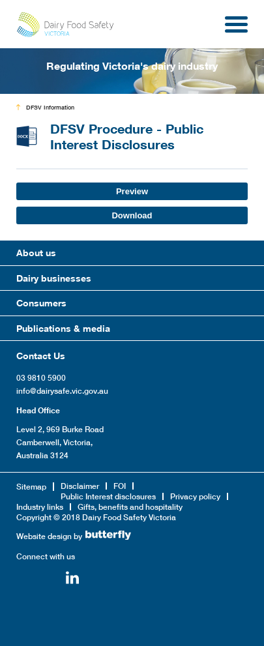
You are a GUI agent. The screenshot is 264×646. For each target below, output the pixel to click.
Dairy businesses (53, 278)
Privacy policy (195, 496)
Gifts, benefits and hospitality (130, 507)
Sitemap (31, 487)
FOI (119, 486)
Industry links (39, 507)
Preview (132, 191)
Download (131, 215)
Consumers (41, 302)
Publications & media (63, 328)
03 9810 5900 (41, 378)
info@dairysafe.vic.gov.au (62, 391)
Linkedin (72, 579)
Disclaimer (80, 486)
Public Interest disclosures (108, 496)
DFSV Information (50, 107)
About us (36, 252)
